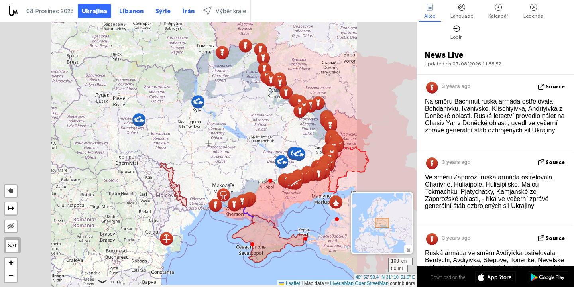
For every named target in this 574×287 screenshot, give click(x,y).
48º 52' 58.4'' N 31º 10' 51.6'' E (385, 277)
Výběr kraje (224, 11)
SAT (12, 245)
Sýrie (163, 11)
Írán (189, 11)
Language (461, 11)
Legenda (533, 11)
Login (456, 32)
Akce (429, 11)
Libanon (131, 11)
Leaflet (289, 283)
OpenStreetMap (372, 283)
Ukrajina (94, 11)
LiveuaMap (342, 283)
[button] (270, 181)
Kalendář (498, 11)
